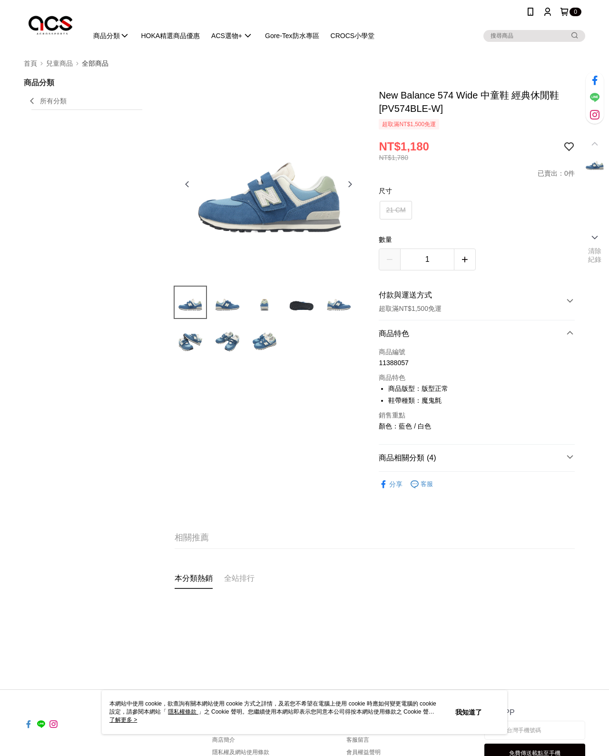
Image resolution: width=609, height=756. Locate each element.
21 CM (395, 210)
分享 (391, 484)
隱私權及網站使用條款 (240, 752)
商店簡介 (223, 739)
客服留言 (357, 739)
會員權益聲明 (363, 752)
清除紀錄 (595, 255)
